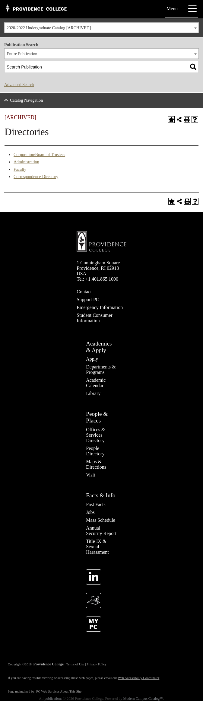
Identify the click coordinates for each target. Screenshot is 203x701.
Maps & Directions (96, 464)
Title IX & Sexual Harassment (97, 547)
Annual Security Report (101, 530)
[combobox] (101, 27)
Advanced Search (19, 84)
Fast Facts (95, 504)
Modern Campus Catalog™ (143, 698)
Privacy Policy (96, 664)
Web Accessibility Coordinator (139, 678)
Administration (26, 162)
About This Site (70, 691)
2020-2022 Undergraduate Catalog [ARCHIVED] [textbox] (49, 28)
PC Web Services (47, 691)
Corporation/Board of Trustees (39, 154)
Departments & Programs (101, 369)
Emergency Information (100, 307)
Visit (90, 474)
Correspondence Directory (36, 176)
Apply (92, 359)
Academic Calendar (96, 383)
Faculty (20, 169)
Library (93, 393)
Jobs (90, 512)
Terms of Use (75, 664)
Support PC (88, 299)
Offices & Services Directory (95, 435)
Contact (84, 291)
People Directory (95, 451)
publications (53, 698)
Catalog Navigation (26, 100)
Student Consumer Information (95, 318)
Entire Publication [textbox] (22, 54)
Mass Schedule (100, 520)
